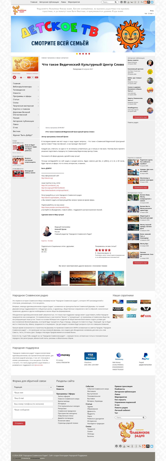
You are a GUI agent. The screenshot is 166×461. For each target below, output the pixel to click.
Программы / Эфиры (65, 394)
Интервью (62, 404)
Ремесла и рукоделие (98, 419)
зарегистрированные (118, 255)
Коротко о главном (21, 109)
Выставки (94, 399)
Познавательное (96, 396)
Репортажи (77, 69)
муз (37, 77)
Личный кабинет (128, 410)
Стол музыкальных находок (69, 406)
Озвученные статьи (65, 416)
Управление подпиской (130, 402)
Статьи (16, 99)
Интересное (94, 421)
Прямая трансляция (129, 386)
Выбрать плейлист (32, 73)
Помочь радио (133, 122)
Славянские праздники (67, 411)
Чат (146, 13)
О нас (15, 128)
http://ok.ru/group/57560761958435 (53, 188)
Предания (94, 429)
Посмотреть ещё (141, 117)
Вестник (16, 131)
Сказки (92, 431)
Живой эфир (16, 73)
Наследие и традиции (98, 423)
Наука (92, 416)
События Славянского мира (100, 389)
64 (32, 77)
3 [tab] (83, 54)
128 (29, 77)
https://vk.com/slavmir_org (50, 185)
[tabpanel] (83, 34)
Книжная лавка (64, 421)
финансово (39, 365)
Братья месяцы (64, 401)
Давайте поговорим (65, 418)
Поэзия (16, 118)
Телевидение (19, 90)
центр (44, 241)
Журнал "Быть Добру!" (23, 135)
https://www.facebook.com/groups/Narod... (55, 190)
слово (51, 241)
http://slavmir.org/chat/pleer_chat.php (53, 197)
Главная (34, 2)
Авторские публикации (49, 2)
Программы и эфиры (22, 96)
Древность (94, 411)
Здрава (93, 406)
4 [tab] (86, 54)
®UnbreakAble (35, 457)
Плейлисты (125, 389)
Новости (17, 93)
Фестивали (94, 391)
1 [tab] (77, 54)
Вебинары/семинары (22, 87)
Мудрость (94, 414)
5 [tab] (89, 54)
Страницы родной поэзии (68, 423)
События (92, 386)
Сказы (15, 103)
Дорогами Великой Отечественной (21, 113)
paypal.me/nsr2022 (145, 365)
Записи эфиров (64, 396)
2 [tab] (80, 54)
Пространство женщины (67, 413)
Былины (93, 436)
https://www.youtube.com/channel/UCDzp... (55, 207)
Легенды (93, 434)
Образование (95, 409)
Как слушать (125, 400)
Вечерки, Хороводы (97, 401)
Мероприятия (74, 2)
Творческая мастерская (23, 106)
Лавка (63, 2)
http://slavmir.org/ (47, 178)
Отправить (19, 423)
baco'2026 (17, 457)
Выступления (95, 394)
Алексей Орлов (60, 229)
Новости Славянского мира (68, 399)
